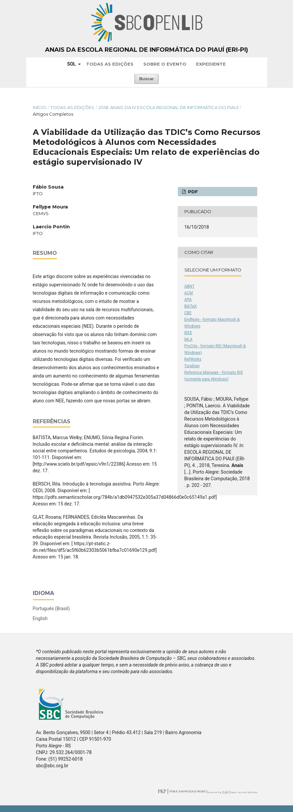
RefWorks (193, 359)
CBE (188, 313)
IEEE (188, 332)
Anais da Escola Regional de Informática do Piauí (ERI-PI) (146, 49)
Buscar (146, 78)
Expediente (211, 64)
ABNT (189, 286)
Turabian (192, 366)
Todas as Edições (109, 64)
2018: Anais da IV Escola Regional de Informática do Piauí (168, 107)
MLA (188, 339)
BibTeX (190, 306)
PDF (192, 191)
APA (188, 299)
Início (39, 107)
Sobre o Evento (164, 64)
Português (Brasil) (51, 608)
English (40, 618)
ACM (188, 293)
